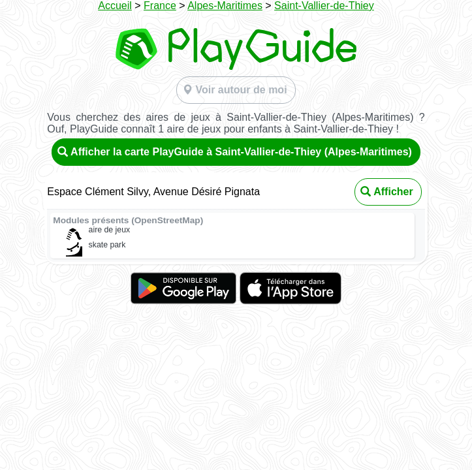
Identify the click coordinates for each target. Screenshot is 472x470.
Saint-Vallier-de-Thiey (324, 5)
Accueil (115, 5)
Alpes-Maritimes (224, 5)
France (160, 5)
